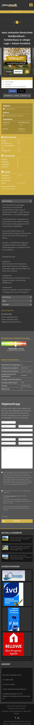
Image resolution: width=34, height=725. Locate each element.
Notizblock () (8, 95)
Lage (3, 301)
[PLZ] (8, 439)
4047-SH (5, 125)
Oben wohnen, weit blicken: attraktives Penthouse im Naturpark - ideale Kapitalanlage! (21, 557)
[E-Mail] (25, 443)
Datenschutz (27, 711)
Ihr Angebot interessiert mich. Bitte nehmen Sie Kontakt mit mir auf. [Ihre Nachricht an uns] (17, 458)
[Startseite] (9, 5)
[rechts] (20, 22)
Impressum (5, 711)
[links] (13, 22)
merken (16, 95)
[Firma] (17, 430)
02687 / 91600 (18, 11)
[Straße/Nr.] (17, 435)
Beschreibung (7, 201)
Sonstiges (5, 304)
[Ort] (25, 439)
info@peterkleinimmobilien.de (11, 322)
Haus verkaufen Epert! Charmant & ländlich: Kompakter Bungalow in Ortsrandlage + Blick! (20, 547)
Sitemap (16, 713)
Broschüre (23, 95)
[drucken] (29, 95)
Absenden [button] (17, 521)
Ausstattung (6, 297)
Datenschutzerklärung (10, 496)
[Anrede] (8, 422)
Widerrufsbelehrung (16, 711)
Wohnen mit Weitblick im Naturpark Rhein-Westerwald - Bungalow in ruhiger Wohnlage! (21, 538)
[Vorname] (8, 426)
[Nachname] (25, 426)
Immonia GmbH (20, 708)
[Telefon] (8, 443)
